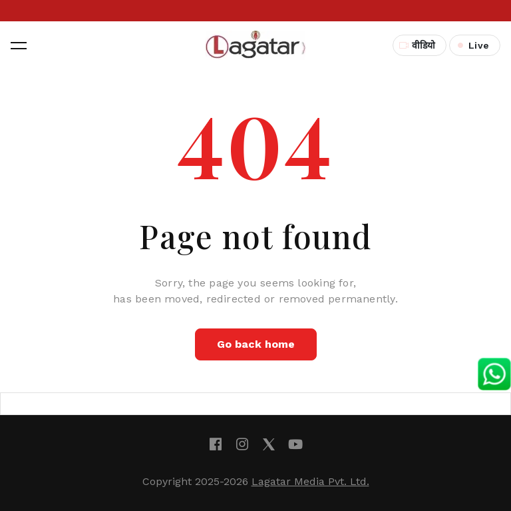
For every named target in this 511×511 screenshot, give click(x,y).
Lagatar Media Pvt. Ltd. (310, 481)
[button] (19, 45)
